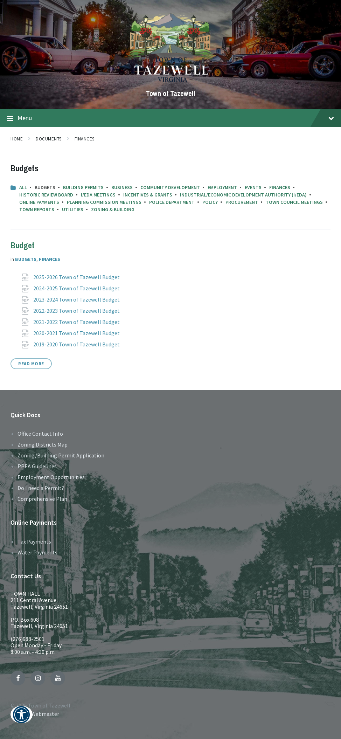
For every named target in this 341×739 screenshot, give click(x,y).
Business (122, 187)
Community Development (170, 187)
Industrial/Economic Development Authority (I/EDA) (243, 195)
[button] (21, 719)
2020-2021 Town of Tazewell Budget (77, 333)
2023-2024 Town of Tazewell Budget (77, 299)
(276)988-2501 (27, 638)
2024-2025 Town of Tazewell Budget (77, 288)
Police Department (172, 202)
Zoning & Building (112, 209)
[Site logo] (170, 81)
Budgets (25, 259)
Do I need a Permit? (41, 487)
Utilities (72, 209)
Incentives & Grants (147, 195)
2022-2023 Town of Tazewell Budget (77, 310)
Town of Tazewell (170, 93)
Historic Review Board (46, 195)
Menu (170, 118)
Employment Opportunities (51, 477)
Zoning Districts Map (43, 444)
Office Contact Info (40, 433)
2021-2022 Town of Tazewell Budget (77, 321)
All (23, 187)
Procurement (241, 202)
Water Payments (37, 552)
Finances (85, 139)
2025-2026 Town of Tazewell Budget (77, 277)
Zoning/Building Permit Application (61, 455)
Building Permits (83, 187)
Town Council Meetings (294, 202)
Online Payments (39, 202)
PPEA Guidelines (37, 466)
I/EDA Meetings (98, 195)
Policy (210, 202)
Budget (23, 245)
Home (17, 139)
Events (253, 187)
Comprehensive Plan (42, 498)
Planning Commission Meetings (104, 202)
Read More (31, 364)
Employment (222, 187)
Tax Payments (34, 541)
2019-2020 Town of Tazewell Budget (77, 344)
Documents (49, 139)
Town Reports (36, 209)
